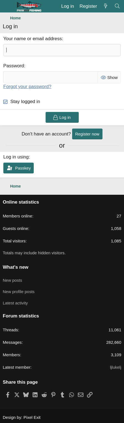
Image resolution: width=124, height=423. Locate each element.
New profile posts (19, 291)
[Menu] (7, 6)
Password (13, 65)
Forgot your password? (27, 86)
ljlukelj (115, 367)
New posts (12, 280)
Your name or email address (32, 38)
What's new (15, 267)
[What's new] (105, 6)
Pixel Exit (32, 417)
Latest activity (15, 303)
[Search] (117, 6)
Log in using (16, 157)
